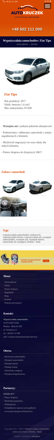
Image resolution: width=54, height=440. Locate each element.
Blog (6, 296)
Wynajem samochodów (14, 360)
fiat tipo (34, 44)
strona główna (22, 44)
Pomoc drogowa (11, 289)
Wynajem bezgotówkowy (15, 374)
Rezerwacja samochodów (15, 357)
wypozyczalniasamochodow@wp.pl (22, 337)
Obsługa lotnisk (11, 367)
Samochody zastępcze (13, 370)
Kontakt (8, 299)
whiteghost (35, 436)
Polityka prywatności (13, 303)
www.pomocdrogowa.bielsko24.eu (19, 411)
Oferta (7, 285)
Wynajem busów (11, 364)
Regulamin (9, 292)
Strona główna (10, 282)
